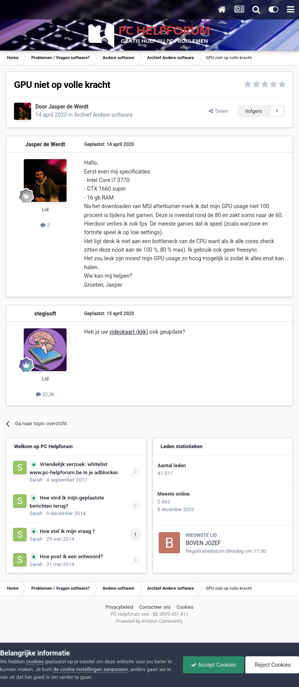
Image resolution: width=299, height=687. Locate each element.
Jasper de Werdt (69, 106)
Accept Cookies (213, 665)
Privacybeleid (119, 607)
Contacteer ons (155, 607)
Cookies (185, 607)
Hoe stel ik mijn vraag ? (67, 531)
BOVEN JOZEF (203, 543)
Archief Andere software (103, 115)
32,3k (45, 394)
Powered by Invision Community (149, 621)
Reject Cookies (272, 665)
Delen (218, 111)
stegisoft (45, 313)
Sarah (36, 480)
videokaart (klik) (128, 332)
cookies (35, 661)
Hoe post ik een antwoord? (71, 556)
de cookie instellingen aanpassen (90, 669)
